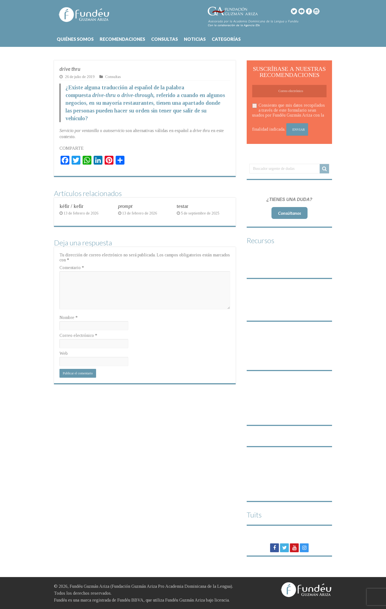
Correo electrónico (78, 335)
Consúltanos (289, 213)
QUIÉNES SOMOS (75, 39)
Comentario (71, 267)
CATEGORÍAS (226, 39)
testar (182, 206)
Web (63, 353)
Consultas (113, 77)
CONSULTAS (164, 39)
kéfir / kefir (71, 206)
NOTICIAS (195, 39)
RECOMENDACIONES (122, 39)
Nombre (68, 317)
